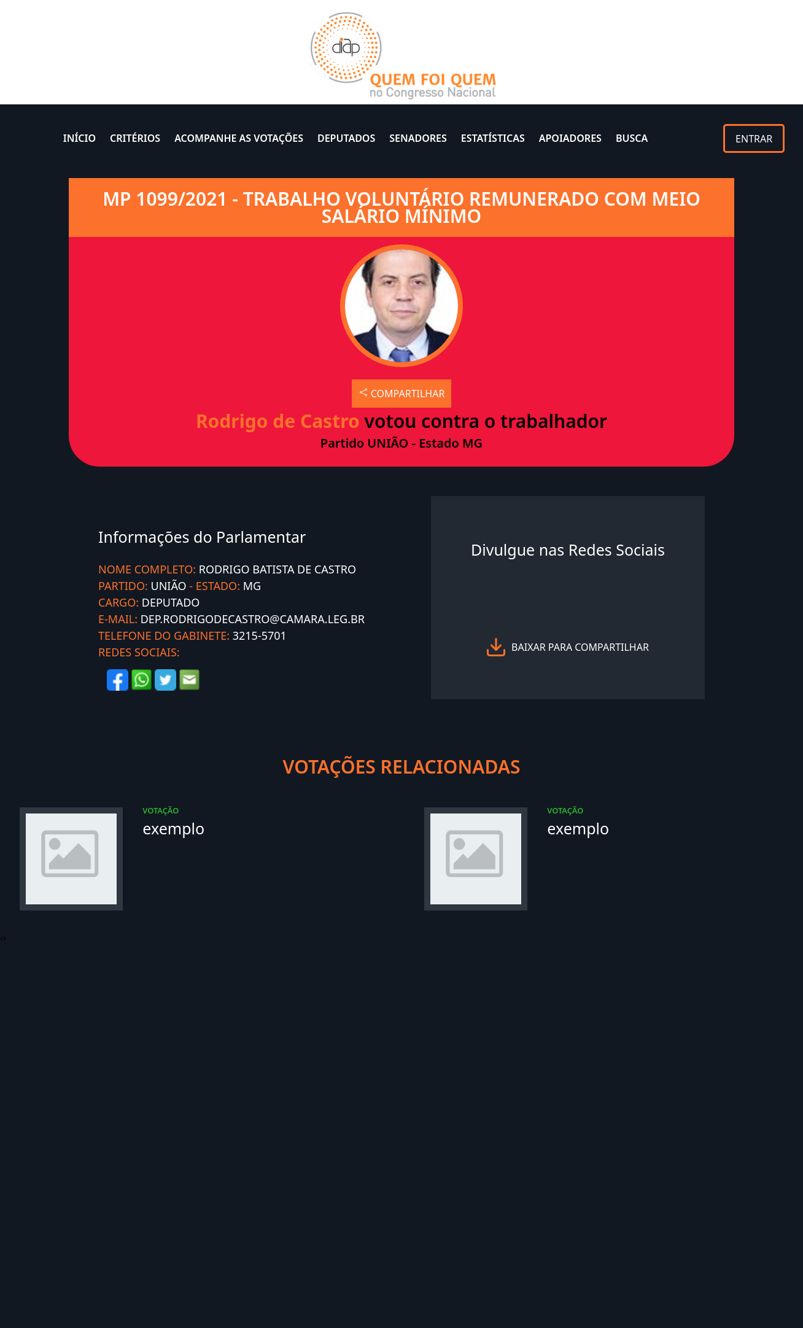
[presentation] (1, 937)
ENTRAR (753, 139)
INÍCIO (79, 138)
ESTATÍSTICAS (493, 138)
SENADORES (418, 138)
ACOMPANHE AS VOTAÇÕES (238, 138)
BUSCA (632, 138)
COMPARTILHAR (402, 393)
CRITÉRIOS (135, 138)
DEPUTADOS (346, 138)
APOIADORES (570, 138)
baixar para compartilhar (580, 647)
